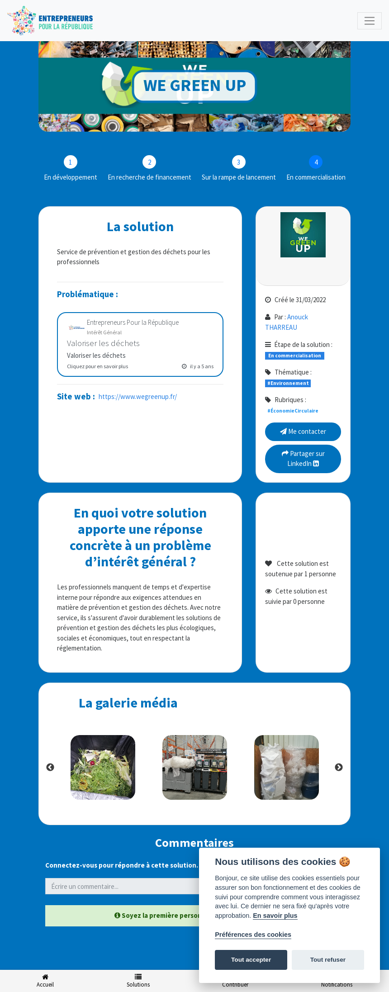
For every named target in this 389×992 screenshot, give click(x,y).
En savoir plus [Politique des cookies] (275, 915)
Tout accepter (251, 959)
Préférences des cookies (253, 934)
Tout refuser (328, 959)
